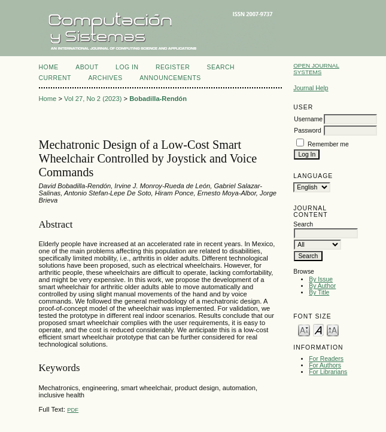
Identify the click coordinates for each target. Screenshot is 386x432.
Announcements (170, 78)
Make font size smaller (304, 329)
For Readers (326, 359)
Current (55, 78)
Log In (127, 67)
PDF (72, 409)
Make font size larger (333, 329)
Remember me (328, 144)
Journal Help (310, 88)
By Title (319, 292)
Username (308, 119)
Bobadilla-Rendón (158, 98)
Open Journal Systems (316, 68)
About (86, 67)
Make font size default (318, 329)
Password (307, 130)
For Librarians (328, 372)
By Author (322, 286)
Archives (105, 78)
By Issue (321, 279)
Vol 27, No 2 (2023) (92, 98)
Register (173, 67)
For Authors (325, 365)
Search (221, 67)
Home (49, 67)
